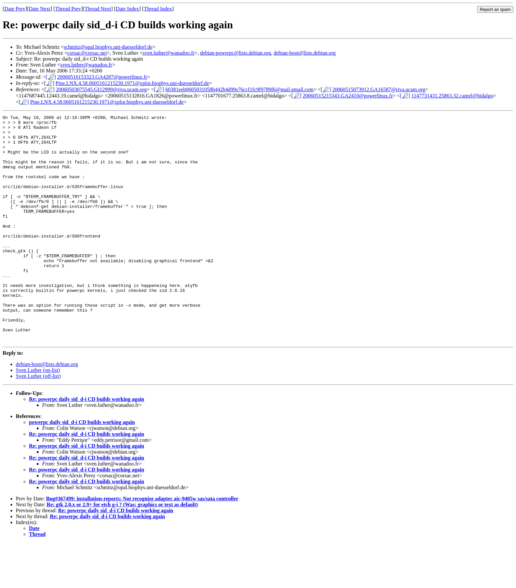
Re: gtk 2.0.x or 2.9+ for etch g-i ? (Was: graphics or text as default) (122, 550)
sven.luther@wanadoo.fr (168, 53)
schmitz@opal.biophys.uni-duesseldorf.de (108, 47)
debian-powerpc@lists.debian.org (235, 53)
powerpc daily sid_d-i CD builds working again (82, 467)
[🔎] (51, 77)
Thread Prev (68, 9)
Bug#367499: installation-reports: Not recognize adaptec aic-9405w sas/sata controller (142, 544)
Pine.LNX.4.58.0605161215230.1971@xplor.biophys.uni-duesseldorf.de (132, 83)
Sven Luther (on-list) (38, 415)
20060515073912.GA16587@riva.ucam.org (378, 89)
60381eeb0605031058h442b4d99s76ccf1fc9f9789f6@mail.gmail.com (240, 89)
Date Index (127, 9)
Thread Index (158, 9)
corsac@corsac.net (87, 53)
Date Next (39, 9)
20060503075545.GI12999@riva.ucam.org (101, 89)
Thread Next (98, 9)
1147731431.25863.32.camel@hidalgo (452, 95)
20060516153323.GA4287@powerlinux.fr (102, 77)
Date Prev (14, 9)
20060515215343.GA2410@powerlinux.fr (348, 95)
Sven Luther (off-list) (38, 421)
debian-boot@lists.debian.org (304, 53)
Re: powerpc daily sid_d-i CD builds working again (86, 444)
